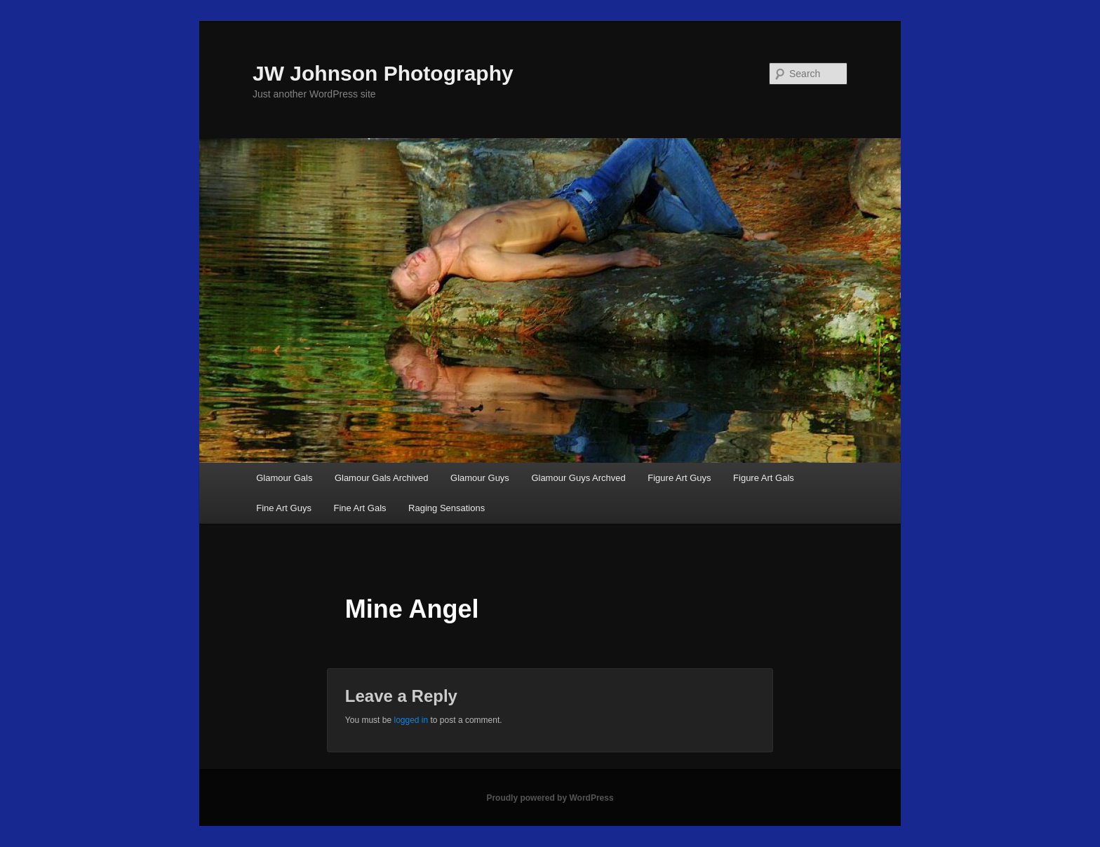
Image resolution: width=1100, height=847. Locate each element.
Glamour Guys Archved (578, 478)
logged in (411, 720)
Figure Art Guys (679, 478)
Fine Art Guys (283, 508)
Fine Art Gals (359, 508)
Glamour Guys (479, 478)
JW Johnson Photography (383, 73)
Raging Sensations (446, 508)
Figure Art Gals (763, 478)
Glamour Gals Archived (382, 478)
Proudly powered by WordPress (549, 798)
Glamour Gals (284, 478)
